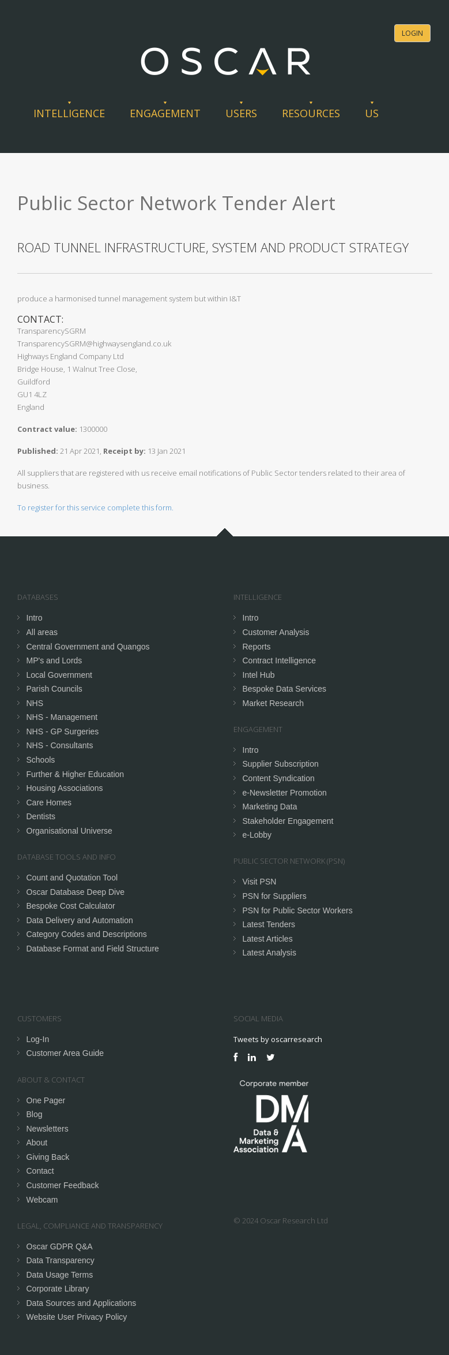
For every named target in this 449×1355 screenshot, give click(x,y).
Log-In (38, 1039)
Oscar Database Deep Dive (75, 892)
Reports (257, 646)
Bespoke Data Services (285, 688)
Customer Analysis (276, 632)
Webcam (42, 1199)
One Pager (46, 1100)
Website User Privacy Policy (77, 1317)
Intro (35, 617)
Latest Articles (268, 938)
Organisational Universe (69, 830)
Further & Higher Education (75, 774)
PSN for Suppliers (275, 896)
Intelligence (69, 113)
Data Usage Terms (60, 1274)
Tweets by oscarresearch (277, 1039)
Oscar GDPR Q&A (60, 1246)
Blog (35, 1114)
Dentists (41, 816)
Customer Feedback (63, 1185)
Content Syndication (279, 778)
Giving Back (48, 1157)
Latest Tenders (269, 924)
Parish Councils (54, 688)
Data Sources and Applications (82, 1303)
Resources (311, 113)
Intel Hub (259, 675)
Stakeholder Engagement (288, 821)
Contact (40, 1170)
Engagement (165, 113)
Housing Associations (65, 788)
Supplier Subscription (281, 763)
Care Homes (49, 802)
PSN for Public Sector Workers (298, 910)
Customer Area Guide (65, 1053)
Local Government (59, 675)
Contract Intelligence (279, 660)
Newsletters (48, 1128)
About (37, 1142)
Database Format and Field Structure (93, 948)
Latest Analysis (269, 952)
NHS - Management (62, 717)
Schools (41, 759)
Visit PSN (260, 881)
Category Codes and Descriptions (87, 934)
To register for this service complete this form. (95, 507)
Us (372, 113)
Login (412, 33)
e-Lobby (257, 834)
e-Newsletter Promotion (285, 792)
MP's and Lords (54, 660)
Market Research (273, 703)
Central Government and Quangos (88, 646)
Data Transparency (61, 1260)
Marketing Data (270, 806)
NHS (35, 703)
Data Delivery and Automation (80, 920)
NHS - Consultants (60, 745)
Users (241, 113)
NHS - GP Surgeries (63, 731)
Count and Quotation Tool (72, 877)
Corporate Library (58, 1288)
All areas (42, 632)
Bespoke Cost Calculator (71, 905)
